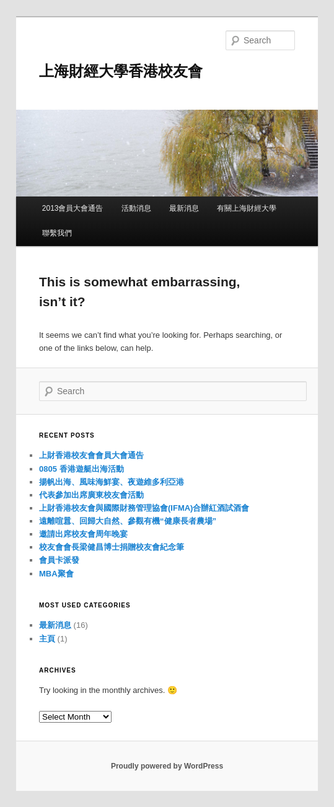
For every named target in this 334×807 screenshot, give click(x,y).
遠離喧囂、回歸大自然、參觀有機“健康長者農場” (127, 521)
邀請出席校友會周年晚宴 (83, 534)
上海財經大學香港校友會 (121, 71)
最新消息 (184, 208)
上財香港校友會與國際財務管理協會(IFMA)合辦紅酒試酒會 (144, 508)
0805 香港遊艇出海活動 (81, 469)
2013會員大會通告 (72, 208)
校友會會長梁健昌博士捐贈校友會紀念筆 (111, 547)
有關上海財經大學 (246, 208)
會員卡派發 (59, 560)
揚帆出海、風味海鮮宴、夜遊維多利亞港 (111, 482)
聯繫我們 (57, 233)
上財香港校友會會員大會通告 (91, 455)
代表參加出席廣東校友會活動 (91, 495)
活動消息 (136, 208)
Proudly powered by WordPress (167, 766)
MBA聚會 (56, 573)
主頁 (47, 638)
